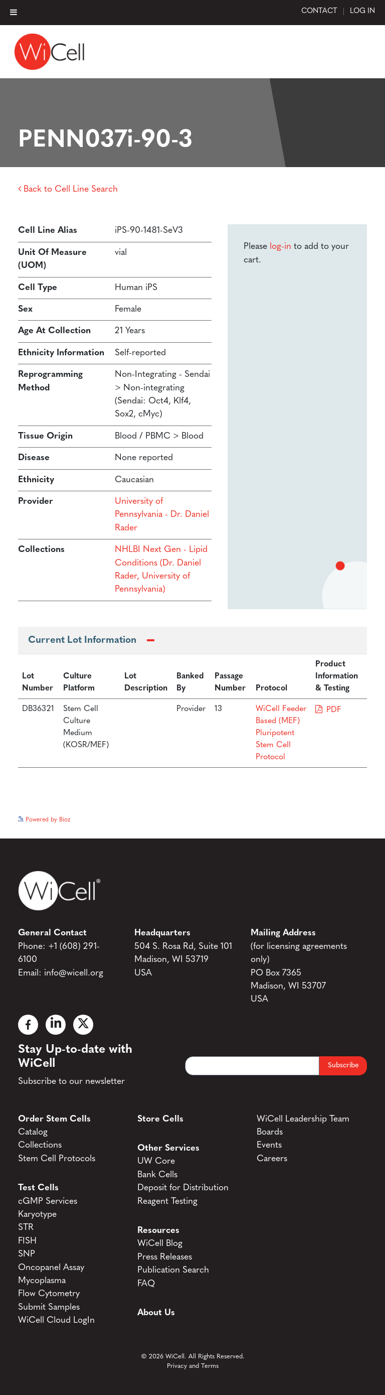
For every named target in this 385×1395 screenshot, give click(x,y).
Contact (319, 11)
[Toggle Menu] (13, 12)
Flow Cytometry (49, 1294)
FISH (27, 1241)
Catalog (33, 1132)
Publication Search (173, 1270)
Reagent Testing (167, 1201)
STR (26, 1227)
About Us (156, 1313)
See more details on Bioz (333, 817)
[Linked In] (56, 1025)
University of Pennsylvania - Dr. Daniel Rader (162, 514)
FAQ (146, 1284)
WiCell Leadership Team (303, 1119)
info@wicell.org (73, 973)
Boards (270, 1132)
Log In (362, 11)
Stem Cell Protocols (56, 1159)
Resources (158, 1230)
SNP (26, 1254)
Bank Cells (157, 1175)
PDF (333, 710)
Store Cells (160, 1119)
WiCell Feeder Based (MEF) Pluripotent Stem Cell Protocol (281, 733)
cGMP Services (47, 1201)
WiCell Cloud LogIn (56, 1320)
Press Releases (164, 1257)
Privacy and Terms (193, 1366)
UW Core (156, 1161)
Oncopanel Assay (51, 1268)
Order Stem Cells (54, 1119)
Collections (40, 1145)
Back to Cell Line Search (68, 189)
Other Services (168, 1148)
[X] (83, 1025)
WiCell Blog (159, 1243)
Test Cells (38, 1188)
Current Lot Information (82, 640)
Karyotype (37, 1214)
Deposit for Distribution (183, 1188)
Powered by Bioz (44, 820)
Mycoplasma (42, 1281)
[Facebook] (28, 1025)
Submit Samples (49, 1307)
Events (269, 1145)
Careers (272, 1159)
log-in (280, 246)
